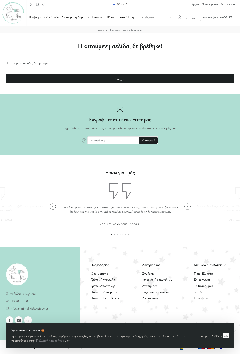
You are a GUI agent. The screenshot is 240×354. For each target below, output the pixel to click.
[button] (53, 207)
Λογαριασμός (151, 265)
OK (226, 336)
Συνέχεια (120, 79)
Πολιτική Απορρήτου (50, 340)
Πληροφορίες (100, 265)
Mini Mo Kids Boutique (210, 265)
